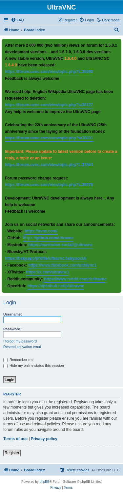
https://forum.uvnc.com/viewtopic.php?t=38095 (49, 71)
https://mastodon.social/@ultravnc (60, 245)
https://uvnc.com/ (41, 231)
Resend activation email (22, 347)
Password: (12, 329)
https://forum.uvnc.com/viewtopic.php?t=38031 (49, 138)
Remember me (18, 360)
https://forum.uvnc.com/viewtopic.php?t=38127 (49, 105)
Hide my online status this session (33, 365)
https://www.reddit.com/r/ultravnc (75, 279)
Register (12, 453)
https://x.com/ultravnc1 (47, 272)
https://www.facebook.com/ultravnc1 (62, 265)
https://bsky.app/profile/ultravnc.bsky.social (45, 258)
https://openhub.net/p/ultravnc (56, 286)
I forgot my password (20, 341)
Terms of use (15, 438)
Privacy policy (44, 438)
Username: (12, 314)
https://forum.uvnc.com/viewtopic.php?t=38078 (49, 184)
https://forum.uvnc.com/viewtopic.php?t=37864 (49, 164)
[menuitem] (17, 20)
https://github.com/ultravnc (48, 238)
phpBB (45, 481)
